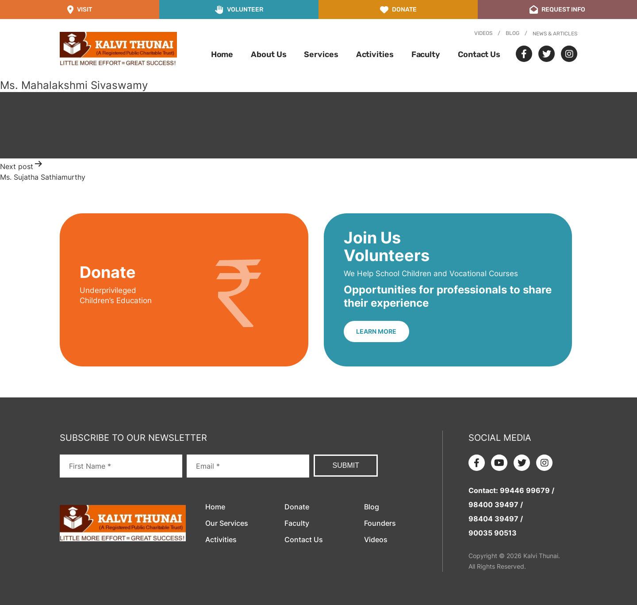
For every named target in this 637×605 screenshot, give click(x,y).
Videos (483, 33)
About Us (268, 54)
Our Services (226, 523)
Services (321, 54)
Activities (375, 54)
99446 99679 (525, 490)
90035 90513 (492, 532)
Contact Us (479, 54)
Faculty (425, 54)
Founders (380, 523)
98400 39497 (493, 504)
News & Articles (555, 34)
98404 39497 (493, 518)
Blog (512, 33)
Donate (296, 506)
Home (222, 54)
